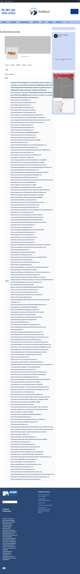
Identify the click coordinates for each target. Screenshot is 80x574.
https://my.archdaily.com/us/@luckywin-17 (23, 239)
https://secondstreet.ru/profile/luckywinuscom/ (24, 292)
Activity (12, 65)
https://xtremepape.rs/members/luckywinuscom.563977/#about (29, 257)
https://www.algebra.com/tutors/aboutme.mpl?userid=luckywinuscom (31, 344)
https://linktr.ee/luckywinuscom (20, 457)
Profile (18, 65)
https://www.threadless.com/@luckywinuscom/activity (26, 354)
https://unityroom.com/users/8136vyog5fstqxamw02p (37, 429)
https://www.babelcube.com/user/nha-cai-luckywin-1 (26, 382)
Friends (24, 65)
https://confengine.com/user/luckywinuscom (23, 437)
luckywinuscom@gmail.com (40, 95)
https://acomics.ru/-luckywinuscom (32, 282)
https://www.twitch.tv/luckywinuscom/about (23, 110)
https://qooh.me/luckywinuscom (20, 210)
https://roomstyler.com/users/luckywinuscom (24, 359)
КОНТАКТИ (59, 22)
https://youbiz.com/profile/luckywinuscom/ (23, 449)
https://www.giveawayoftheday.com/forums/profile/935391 (27, 229)
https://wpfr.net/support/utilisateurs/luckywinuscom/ (26, 155)
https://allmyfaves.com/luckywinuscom (22, 212)
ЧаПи (43, 22)
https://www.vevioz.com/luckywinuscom (22, 152)
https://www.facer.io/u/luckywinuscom (22, 259)
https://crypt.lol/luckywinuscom (20, 434)
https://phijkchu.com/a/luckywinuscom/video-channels (26, 187)
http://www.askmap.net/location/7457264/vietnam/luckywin (28, 202)
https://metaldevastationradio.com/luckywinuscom (25, 447)
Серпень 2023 (41, 503)
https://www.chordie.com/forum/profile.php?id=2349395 (26, 197)
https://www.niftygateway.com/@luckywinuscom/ (25, 170)
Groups (30, 65)
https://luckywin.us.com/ (18, 92)
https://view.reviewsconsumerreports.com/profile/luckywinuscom (29, 342)
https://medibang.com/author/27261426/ (22, 284)
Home (7, 65)
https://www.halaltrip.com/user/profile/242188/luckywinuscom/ (29, 304)
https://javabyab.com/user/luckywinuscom (23, 242)
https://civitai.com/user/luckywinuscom (22, 215)
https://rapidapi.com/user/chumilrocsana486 (23, 185)
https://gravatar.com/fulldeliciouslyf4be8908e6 (24, 307)
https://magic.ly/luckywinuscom (40, 476)
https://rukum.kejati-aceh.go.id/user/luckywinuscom (26, 479)
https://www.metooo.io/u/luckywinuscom (22, 234)
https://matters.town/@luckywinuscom (22, 125)
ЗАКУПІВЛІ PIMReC (24, 22)
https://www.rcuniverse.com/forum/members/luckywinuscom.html (30, 389)
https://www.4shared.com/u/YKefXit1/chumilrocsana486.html (28, 419)
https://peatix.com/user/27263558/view (25, 182)
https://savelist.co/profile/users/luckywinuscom (24, 289)
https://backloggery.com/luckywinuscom (22, 299)
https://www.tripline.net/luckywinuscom (22, 364)
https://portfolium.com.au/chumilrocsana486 (23, 269)
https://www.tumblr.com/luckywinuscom (22, 107)
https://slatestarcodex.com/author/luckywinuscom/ (25, 274)
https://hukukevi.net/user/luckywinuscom (41, 210)
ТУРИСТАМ (36, 22)
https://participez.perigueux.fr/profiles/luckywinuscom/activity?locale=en (32, 427)
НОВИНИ (4, 22)
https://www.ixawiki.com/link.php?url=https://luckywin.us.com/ (28, 247)
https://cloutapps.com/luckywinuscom (22, 227)
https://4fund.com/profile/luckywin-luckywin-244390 (25, 140)
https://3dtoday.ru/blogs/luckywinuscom (22, 127)
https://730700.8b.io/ (16, 429)
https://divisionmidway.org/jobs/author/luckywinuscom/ (27, 332)
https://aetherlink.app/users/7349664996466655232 (25, 132)
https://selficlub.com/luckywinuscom (21, 254)
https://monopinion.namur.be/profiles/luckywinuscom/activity (28, 222)
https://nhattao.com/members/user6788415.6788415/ (25, 402)
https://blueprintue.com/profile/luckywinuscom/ (24, 177)
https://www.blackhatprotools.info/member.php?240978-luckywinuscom (31, 167)
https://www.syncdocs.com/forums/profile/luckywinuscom (27, 334)
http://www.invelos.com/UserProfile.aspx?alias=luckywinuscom (29, 372)
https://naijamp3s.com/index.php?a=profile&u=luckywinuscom (28, 192)
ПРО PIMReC (13, 22)
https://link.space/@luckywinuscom (21, 417)
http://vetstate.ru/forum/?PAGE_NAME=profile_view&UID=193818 (29, 399)
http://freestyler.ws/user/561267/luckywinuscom (24, 422)
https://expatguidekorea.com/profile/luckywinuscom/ (26, 464)
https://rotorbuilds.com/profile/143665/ (22, 412)
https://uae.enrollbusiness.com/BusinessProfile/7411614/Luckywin (29, 267)
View (6, 69)
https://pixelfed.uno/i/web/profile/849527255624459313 (26, 414)
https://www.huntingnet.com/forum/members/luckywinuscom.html (30, 387)
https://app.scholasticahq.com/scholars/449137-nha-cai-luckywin (29, 407)
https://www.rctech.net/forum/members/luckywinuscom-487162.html (30, 397)
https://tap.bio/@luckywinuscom (20, 249)
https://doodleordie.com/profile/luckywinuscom (24, 207)
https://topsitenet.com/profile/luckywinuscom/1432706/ (26, 384)
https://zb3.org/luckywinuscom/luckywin (22, 404)
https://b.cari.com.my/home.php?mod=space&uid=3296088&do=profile (31, 347)
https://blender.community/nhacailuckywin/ (23, 252)
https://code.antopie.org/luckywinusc (21, 297)
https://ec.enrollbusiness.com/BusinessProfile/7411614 (26, 317)
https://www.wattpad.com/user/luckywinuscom (24, 147)
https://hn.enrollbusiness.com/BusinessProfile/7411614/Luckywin (29, 409)
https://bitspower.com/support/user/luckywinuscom (25, 324)
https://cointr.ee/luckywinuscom (20, 322)
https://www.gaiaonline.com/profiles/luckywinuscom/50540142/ (29, 160)
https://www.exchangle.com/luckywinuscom (23, 369)
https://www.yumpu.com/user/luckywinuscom (24, 137)
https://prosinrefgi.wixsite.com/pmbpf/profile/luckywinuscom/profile (30, 244)
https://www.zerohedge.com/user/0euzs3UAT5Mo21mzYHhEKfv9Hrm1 (30, 379)
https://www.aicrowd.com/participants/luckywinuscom (26, 175)
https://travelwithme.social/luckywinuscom (23, 462)
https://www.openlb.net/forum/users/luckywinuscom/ (26, 339)
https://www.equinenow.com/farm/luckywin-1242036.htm (27, 394)
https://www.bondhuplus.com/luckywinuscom (24, 200)
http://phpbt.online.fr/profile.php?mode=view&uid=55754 (27, 452)
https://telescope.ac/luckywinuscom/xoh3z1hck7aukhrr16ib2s (28, 374)
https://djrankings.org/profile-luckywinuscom (24, 319)
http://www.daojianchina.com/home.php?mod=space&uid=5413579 (29, 172)
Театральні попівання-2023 (45, 505)
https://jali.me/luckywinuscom (19, 424)
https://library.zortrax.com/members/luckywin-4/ (30, 122)
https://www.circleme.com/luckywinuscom (23, 469)
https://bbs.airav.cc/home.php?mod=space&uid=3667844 (26, 454)
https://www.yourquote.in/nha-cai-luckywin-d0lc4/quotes (27, 362)
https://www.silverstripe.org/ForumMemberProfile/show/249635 (29, 439)
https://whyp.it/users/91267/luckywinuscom (23, 444)
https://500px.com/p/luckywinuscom (21, 105)
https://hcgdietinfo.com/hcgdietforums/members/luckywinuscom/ (30, 349)
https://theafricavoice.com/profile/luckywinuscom (25, 262)
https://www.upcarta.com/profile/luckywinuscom (25, 377)
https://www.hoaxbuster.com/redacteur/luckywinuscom (26, 294)
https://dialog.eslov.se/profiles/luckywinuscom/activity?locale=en (30, 337)
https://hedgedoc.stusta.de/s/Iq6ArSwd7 (28, 367)
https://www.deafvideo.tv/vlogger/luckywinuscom (25, 309)
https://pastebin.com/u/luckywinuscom (40, 457)
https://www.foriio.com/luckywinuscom (22, 466)
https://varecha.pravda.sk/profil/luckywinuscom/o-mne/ (27, 471)
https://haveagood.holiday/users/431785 (22, 327)
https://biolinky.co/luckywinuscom (20, 442)
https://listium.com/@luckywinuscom (21, 264)
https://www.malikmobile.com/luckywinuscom (24, 459)
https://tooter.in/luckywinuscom (20, 277)
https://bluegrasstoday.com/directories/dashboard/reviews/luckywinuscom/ (32, 474)
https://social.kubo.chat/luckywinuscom (22, 130)
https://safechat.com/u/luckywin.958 (21, 115)
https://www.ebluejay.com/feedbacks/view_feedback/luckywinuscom (30, 272)
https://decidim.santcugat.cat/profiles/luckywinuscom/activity (29, 432)
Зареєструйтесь (8, 1)
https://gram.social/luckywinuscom (21, 476)
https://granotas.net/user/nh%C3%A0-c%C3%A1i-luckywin (27, 312)
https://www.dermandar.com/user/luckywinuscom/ (25, 205)
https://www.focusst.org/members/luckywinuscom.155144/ (27, 162)
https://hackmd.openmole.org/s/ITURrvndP (23, 314)
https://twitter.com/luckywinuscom (21, 100)
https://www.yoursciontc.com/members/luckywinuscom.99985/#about (30, 150)
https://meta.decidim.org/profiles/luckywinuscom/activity (27, 195)
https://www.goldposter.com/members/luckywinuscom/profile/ (29, 352)
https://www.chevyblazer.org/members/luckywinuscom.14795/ (28, 165)
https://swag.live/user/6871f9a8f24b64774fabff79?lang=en (27, 287)
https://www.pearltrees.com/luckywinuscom (23, 135)
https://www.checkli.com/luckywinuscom (22, 392)
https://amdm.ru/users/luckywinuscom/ (22, 180)
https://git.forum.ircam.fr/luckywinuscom (22, 224)
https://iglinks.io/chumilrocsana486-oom (22, 157)
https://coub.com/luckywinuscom (20, 357)
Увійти (2, 1)
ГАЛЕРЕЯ (50, 22)
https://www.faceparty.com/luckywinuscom (23, 232)
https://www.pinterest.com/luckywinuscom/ (23, 112)
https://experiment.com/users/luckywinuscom (24, 237)
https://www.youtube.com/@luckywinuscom (23, 102)
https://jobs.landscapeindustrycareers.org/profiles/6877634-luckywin (30, 190)
